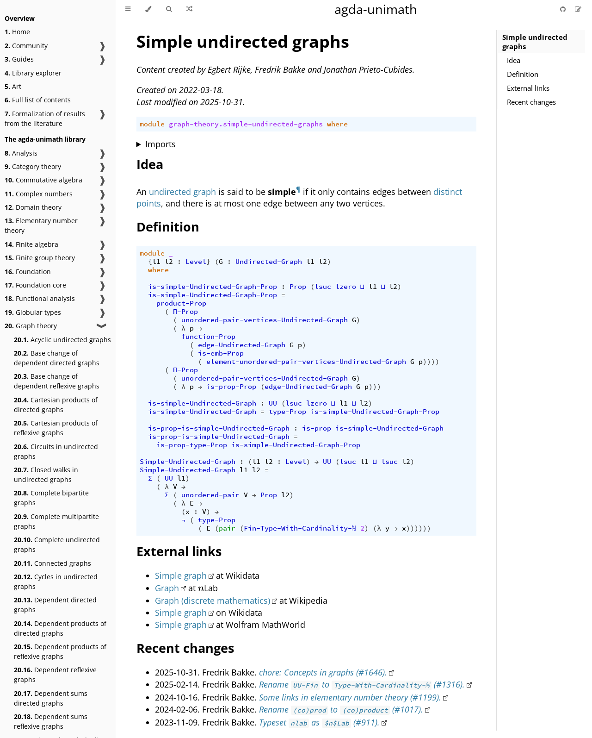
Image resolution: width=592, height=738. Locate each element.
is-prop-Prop (231, 386)
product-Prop (181, 303)
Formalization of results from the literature (45, 118)
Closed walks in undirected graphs (46, 474)
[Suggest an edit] (578, 9)
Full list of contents (38, 99)
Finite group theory (40, 257)
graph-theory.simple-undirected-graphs (246, 124)
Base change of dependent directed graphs (56, 358)
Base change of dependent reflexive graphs (56, 381)
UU (273, 403)
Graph (167, 588)
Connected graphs (52, 563)
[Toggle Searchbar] (169, 9)
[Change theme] (148, 9)
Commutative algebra (43, 179)
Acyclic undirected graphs (62, 339)
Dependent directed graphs (55, 604)
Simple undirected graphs (534, 41)
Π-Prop (185, 311)
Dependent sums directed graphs (50, 698)
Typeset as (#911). (319, 722)
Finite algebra (31, 244)
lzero (345, 286)
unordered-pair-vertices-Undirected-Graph (264, 320)
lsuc (322, 286)
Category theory (33, 166)
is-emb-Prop (221, 353)
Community (26, 45)
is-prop (316, 428)
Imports (160, 144)
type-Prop (287, 411)
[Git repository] (563, 9)
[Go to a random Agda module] (189, 9)
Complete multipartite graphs (56, 521)
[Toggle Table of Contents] (128, 9)
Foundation (28, 271)
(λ (377, 528)
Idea (513, 60)
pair (227, 528)
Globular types (33, 312)
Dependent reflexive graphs (55, 674)
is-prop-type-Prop (191, 445)
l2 (169, 261)
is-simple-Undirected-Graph (202, 403)
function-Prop (208, 336)
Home (17, 31)
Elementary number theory (41, 225)
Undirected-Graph (268, 261)
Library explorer (33, 73)
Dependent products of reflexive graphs (60, 651)
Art (13, 86)
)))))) (418, 528)
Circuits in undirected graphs (56, 451)
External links (528, 88)
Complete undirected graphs (57, 544)
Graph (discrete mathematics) (212, 600)
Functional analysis (40, 298)
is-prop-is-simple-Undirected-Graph (219, 428)
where (337, 124)
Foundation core (35, 285)
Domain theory (33, 207)
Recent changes (531, 101)
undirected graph (182, 191)
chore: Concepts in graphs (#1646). (323, 672)
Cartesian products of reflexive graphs (56, 428)
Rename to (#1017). (341, 709)
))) (375, 386)
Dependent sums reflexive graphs (50, 721)
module (152, 124)
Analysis (21, 153)
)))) (431, 361)
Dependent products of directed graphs (60, 628)
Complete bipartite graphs (51, 497)
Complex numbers (39, 193)
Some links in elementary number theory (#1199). (350, 697)
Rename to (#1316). (362, 684)
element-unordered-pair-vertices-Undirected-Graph (306, 361)
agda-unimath (375, 9)
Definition (522, 74)
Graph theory (31, 325)
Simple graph (181, 575)
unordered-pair (210, 495)
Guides (19, 59)
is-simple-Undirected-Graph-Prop (212, 286)
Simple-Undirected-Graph (187, 461)
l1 (156, 261)
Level (195, 261)
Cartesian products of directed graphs (56, 404)
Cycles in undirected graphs (56, 581)
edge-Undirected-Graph (241, 345)
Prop (298, 286)
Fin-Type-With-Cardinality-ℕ (300, 528)
